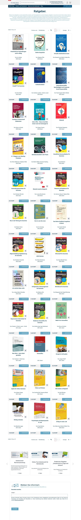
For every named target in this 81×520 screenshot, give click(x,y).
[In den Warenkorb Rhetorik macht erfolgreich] (45, 201)
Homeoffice (40, 355)
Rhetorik (61, 120)
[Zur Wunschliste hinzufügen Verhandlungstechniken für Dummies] (25, 186)
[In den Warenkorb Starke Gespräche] (45, 64)
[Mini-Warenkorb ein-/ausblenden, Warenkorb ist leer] (70, 2)
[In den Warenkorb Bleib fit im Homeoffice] (66, 335)
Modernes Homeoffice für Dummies (40, 323)
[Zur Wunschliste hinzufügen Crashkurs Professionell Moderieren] (25, 117)
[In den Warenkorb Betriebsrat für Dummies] (66, 300)
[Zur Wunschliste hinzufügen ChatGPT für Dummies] (25, 83)
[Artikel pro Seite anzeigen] (69, 30)
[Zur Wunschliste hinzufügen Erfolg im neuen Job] (68, 421)
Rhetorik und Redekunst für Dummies (61, 190)
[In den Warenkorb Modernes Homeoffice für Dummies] (45, 335)
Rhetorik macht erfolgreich (40, 190)
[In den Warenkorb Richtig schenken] (23, 435)
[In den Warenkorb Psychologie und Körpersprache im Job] (45, 435)
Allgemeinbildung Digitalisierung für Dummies (18, 256)
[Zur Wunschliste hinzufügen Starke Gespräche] (47, 50)
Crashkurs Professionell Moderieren (18, 120)
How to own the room (40, 222)
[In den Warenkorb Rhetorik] (66, 134)
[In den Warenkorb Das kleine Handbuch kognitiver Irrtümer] (66, 235)
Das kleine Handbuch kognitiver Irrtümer (61, 223)
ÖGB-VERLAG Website (66, 517)
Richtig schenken (18, 422)
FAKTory (58, 517)
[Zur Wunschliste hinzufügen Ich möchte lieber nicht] (25, 287)
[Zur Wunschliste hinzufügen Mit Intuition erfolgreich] (68, 388)
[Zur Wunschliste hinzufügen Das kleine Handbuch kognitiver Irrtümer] (68, 220)
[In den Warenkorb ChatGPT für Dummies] (23, 100)
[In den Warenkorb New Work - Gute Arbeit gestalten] (23, 367)
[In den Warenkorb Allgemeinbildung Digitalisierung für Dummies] (23, 268)
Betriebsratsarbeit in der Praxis (40, 155)
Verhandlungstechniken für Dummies (18, 190)
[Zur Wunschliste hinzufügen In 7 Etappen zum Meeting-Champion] (25, 154)
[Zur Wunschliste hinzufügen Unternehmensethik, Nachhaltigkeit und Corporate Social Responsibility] (68, 83)
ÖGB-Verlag (11, 6)
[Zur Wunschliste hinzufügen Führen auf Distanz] (47, 387)
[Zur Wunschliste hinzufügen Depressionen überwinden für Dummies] (25, 318)
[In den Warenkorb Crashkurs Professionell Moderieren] (23, 134)
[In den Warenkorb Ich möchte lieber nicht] (23, 300)
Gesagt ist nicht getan (61, 356)
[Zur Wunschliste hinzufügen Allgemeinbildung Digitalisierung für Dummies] (25, 252)
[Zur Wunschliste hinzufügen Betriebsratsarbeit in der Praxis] (47, 152)
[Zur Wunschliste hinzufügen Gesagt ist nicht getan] (68, 353)
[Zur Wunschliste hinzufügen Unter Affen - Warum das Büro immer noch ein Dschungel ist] (47, 119)
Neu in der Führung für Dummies (18, 222)
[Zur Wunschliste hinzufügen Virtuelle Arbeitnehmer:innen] (68, 51)
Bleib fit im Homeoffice (62, 322)
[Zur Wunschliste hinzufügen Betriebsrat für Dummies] (68, 285)
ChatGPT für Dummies (18, 86)
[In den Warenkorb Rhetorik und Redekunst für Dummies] (66, 201)
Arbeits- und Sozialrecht (21, 6)
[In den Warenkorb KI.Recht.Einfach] (45, 100)
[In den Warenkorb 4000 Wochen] (45, 268)
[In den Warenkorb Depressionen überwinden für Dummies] (23, 335)
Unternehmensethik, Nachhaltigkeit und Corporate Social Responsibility (61, 87)
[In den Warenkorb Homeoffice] (45, 367)
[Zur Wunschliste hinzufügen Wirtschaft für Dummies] (68, 252)
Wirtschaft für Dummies (61, 255)
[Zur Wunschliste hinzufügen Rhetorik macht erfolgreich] (47, 187)
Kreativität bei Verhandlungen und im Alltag (18, 52)
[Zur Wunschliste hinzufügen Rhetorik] (68, 118)
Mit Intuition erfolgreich (61, 391)
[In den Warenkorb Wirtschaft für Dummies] (66, 268)
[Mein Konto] (67, 2)
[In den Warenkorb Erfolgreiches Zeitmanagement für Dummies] (45, 300)
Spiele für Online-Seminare (18, 391)
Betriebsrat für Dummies (61, 288)
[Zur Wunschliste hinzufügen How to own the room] (47, 219)
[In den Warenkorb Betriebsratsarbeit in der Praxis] (45, 169)
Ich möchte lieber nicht (18, 289)
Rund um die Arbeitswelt (34, 6)
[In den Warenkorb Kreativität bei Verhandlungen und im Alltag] (23, 64)
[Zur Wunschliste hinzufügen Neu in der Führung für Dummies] (25, 219)
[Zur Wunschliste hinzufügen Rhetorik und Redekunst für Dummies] (68, 186)
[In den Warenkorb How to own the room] (45, 235)
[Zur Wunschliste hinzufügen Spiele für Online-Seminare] (25, 388)
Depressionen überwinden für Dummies (18, 321)
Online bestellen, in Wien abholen (47, 517)
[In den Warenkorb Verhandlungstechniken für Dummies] (23, 201)
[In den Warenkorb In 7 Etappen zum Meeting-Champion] (23, 169)
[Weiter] (59, 30)
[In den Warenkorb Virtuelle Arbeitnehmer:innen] (66, 64)
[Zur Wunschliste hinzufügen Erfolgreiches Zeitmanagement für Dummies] (47, 285)
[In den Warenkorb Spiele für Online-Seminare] (23, 401)
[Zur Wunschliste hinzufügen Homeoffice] (47, 352)
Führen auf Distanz (40, 390)
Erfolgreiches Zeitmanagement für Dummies (40, 289)
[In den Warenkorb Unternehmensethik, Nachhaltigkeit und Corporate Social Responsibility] (66, 100)
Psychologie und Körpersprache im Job (40, 423)
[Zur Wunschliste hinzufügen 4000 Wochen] (47, 254)
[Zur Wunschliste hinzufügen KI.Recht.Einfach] (47, 82)
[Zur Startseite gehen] (15, 1)
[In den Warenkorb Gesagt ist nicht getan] (66, 367)
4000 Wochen (40, 257)
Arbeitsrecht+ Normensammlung (19, 464)
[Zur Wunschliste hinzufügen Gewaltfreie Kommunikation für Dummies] (68, 152)
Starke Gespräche (40, 52)
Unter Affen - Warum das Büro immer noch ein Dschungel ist (40, 123)
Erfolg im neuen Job (61, 424)
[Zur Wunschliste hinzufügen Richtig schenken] (25, 419)
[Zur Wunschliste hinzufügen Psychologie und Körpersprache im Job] (47, 420)
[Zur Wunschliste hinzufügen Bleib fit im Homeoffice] (68, 319)
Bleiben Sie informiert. (30, 487)
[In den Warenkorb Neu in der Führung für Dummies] (23, 235)
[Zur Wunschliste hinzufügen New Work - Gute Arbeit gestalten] (25, 352)
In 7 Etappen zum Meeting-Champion (18, 157)
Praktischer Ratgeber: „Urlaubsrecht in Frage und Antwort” (60, 466)
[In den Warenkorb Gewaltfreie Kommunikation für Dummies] (66, 169)
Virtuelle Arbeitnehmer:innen (61, 53)
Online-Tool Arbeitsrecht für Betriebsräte (40, 465)
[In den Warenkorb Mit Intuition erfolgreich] (66, 401)
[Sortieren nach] (44, 30)
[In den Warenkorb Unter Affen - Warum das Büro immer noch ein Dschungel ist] (45, 134)
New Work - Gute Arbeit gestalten (18, 356)
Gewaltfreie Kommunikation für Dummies (61, 155)
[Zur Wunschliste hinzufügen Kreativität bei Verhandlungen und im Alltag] (25, 49)
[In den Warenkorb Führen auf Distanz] (45, 401)
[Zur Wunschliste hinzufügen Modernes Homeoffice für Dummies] (47, 319)
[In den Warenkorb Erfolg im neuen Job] (66, 435)
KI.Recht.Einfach (40, 85)
